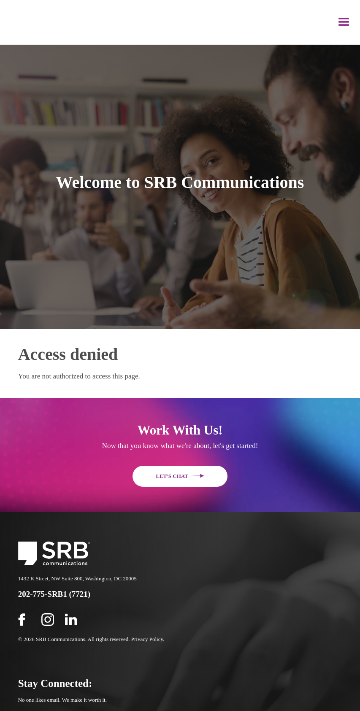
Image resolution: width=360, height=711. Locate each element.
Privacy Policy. (148, 639)
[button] (344, 22)
